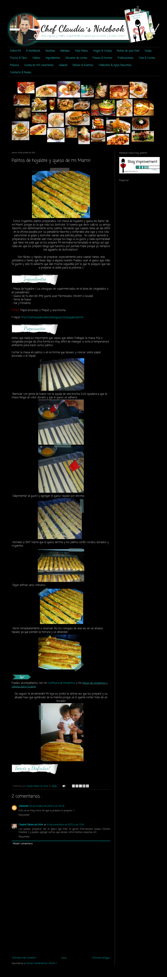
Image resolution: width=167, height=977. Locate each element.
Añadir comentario (23, 844)
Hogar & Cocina (102, 51)
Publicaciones (125, 58)
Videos (36, 58)
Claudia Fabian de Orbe (31, 825)
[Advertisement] (61, 933)
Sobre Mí (15, 51)
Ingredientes (53, 58)
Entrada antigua (101, 958)
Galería (63, 65)
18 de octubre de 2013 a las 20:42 (46, 806)
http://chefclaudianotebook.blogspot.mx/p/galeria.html (52, 317)
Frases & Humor (102, 58)
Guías (148, 51)
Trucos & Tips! (18, 58)
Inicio (64, 958)
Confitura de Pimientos (61, 683)
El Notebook (33, 51)
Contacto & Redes (20, 72)
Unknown (23, 806)
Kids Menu (81, 51)
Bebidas (65, 51)
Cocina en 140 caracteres (39, 65)
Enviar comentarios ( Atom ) (41, 963)
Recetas (50, 51)
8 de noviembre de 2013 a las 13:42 (65, 825)
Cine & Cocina (147, 58)
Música (14, 65)
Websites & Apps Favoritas (115, 65)
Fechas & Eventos (83, 65)
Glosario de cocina (76, 58)
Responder (24, 815)
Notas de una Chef (128, 51)
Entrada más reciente (24, 958)
